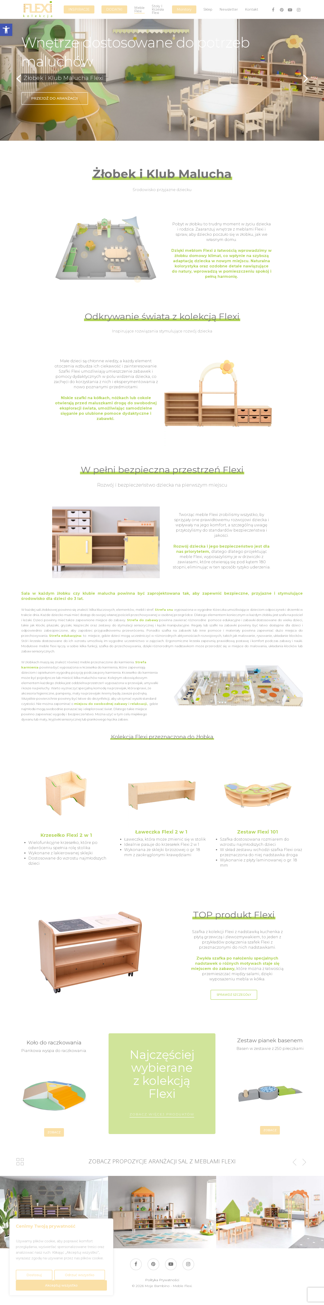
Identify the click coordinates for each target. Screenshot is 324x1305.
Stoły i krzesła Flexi (158, 9)
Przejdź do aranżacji (54, 98)
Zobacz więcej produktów (162, 1114)
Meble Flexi (139, 9)
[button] (6, 30)
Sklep (207, 9)
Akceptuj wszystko (61, 1285)
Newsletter (228, 9)
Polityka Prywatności (162, 1280)
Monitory (184, 9)
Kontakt (251, 9)
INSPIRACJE (79, 9)
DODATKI (114, 9)
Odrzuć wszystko (79, 1275)
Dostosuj (34, 1275)
